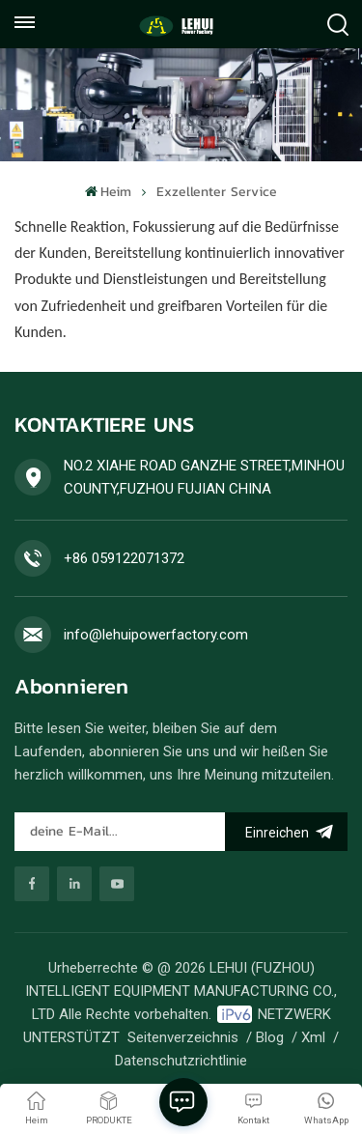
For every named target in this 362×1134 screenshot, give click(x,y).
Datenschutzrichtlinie (181, 1060)
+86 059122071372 (124, 558)
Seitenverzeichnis (182, 1037)
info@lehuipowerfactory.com (156, 634)
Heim (108, 192)
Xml (313, 1037)
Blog (270, 1037)
